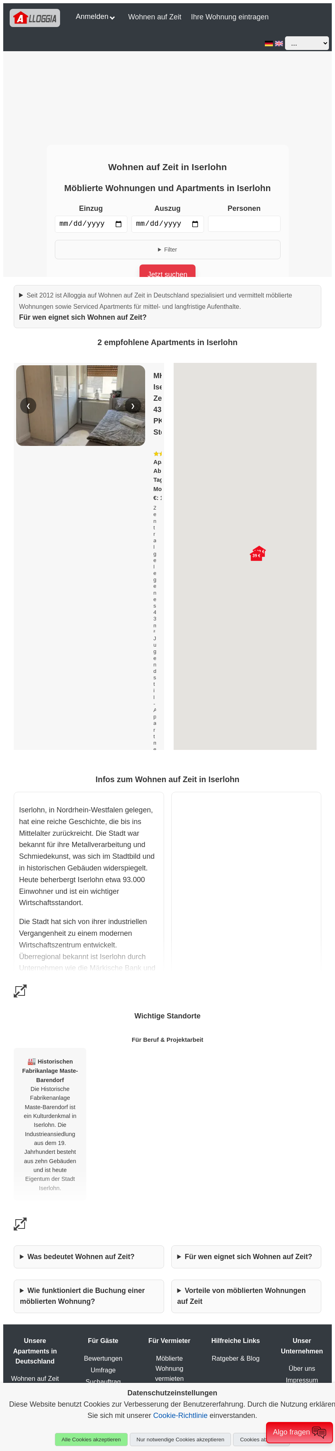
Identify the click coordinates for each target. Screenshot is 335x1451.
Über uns (302, 1368)
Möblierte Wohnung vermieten (169, 1368)
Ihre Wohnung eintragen (230, 17)
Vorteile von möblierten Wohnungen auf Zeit (241, 1296)
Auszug (167, 208)
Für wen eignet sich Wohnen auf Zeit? (155, 306)
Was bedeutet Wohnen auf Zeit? (81, 1257)
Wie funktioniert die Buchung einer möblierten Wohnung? (82, 1296)
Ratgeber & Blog (236, 1358)
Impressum (302, 1380)
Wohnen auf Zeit (154, 17)
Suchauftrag (103, 1381)
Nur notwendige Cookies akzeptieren (181, 1439)
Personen (243, 208)
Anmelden (95, 16)
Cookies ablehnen (261, 1439)
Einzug (91, 208)
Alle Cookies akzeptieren (91, 1439)
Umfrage (103, 1370)
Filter (170, 249)
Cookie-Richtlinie (180, 1415)
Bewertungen (103, 1358)
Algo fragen (299, 1433)
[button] (256, 556)
